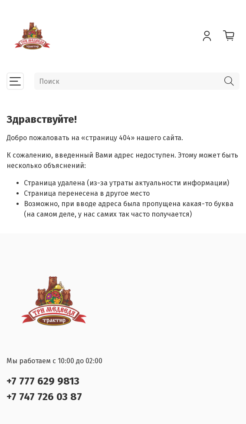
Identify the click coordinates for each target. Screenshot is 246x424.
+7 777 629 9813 (43, 381)
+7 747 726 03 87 (44, 397)
